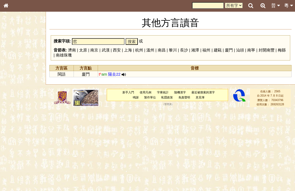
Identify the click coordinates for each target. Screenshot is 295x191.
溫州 (150, 50)
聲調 (25, 139)
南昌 (162, 50)
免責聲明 (184, 97)
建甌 (218, 50)
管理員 (168, 104)
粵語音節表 (15, 104)
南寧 (251, 50)
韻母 (18, 139)
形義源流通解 (16, 90)
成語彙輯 (13, 173)
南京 (94, 50)
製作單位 (150, 97)
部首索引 (13, 71)
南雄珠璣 (64, 55)
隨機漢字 (180, 92)
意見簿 (200, 97)
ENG (23, 58)
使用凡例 (145, 92)
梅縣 (282, 50)
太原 (83, 50)
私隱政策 (167, 97)
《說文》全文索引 (19, 163)
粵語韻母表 (15, 114)
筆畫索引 (13, 75)
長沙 (184, 50)
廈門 (229, 50)
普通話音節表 (16, 144)
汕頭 (240, 50)
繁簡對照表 (15, 177)
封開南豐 (267, 50)
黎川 (173, 50)
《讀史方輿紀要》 (19, 168)
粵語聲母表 (15, 109)
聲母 (10, 139)
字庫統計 (163, 92)
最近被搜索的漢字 (203, 92)
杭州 (139, 50)
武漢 (106, 50)
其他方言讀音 (16, 149)
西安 (117, 50)
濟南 (72, 50)
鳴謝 (136, 97)
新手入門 (128, 92)
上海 (128, 50)
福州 (206, 50)
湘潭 (195, 50)
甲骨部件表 (15, 80)
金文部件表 (15, 85)
